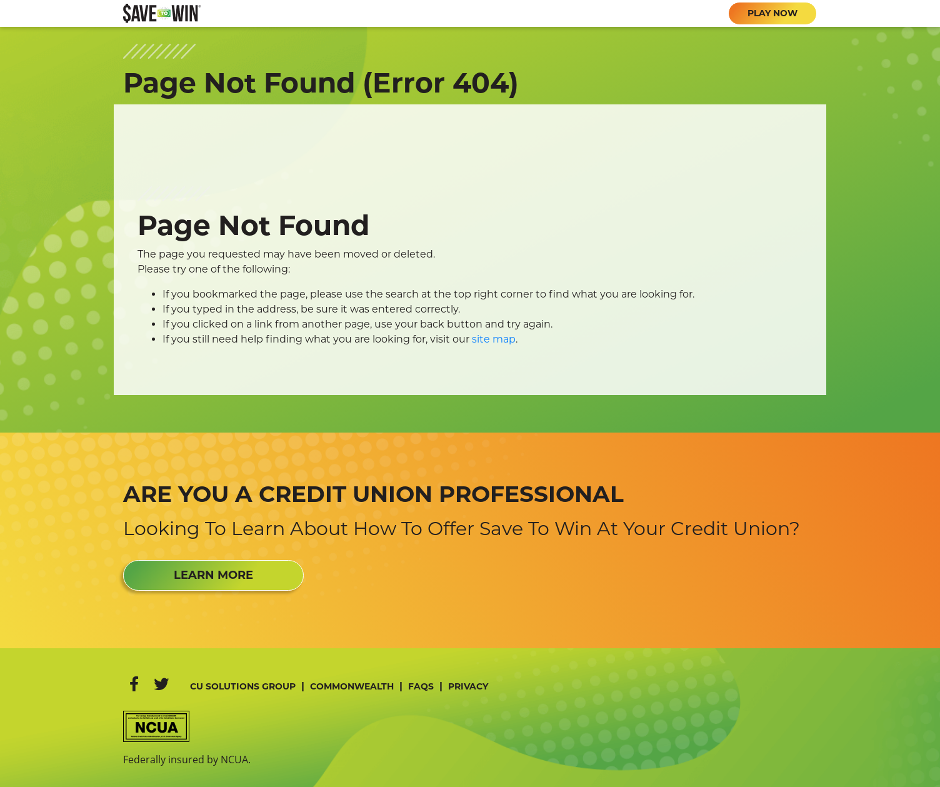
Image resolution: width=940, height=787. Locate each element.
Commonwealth (352, 686)
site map (494, 339)
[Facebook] (134, 684)
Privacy (468, 686)
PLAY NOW (773, 13)
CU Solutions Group (243, 686)
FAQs (421, 686)
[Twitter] (161, 684)
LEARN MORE (213, 575)
